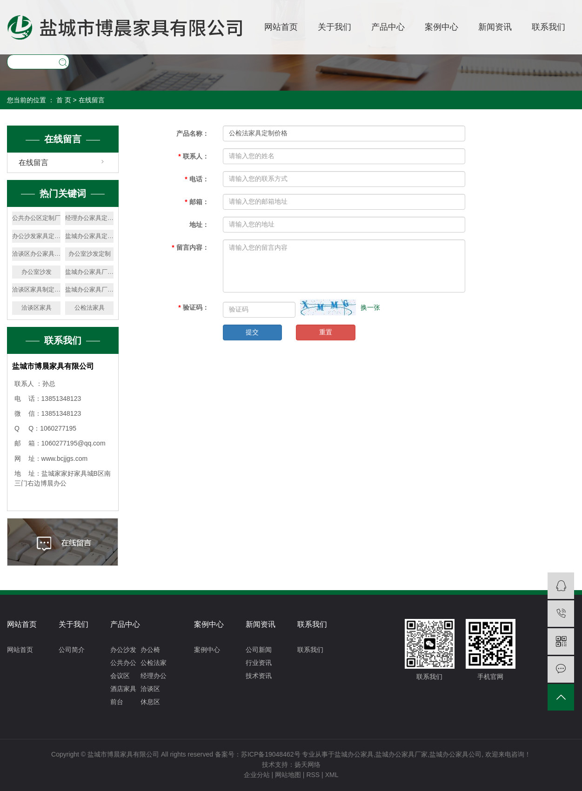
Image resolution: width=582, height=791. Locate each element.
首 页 (63, 100)
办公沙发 (123, 649)
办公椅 (150, 649)
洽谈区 (150, 688)
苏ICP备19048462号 (271, 754)
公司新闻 (259, 649)
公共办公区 (123, 664)
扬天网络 (307, 764)
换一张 (370, 307)
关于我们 (334, 27)
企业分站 (257, 774)
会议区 (120, 675)
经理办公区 (153, 677)
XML (332, 774)
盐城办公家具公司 (455, 754)
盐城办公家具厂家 (401, 754)
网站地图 (288, 774)
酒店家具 (123, 688)
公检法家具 (89, 307)
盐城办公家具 (354, 754)
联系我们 (548, 27)
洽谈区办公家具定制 (36, 253)
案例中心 (441, 27)
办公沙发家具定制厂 (36, 236)
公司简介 (72, 649)
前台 (116, 701)
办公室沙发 (36, 271)
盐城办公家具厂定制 (89, 289)
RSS (313, 774)
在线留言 (33, 162)
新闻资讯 (495, 27)
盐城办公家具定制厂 (89, 236)
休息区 (150, 701)
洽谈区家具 (36, 307)
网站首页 (281, 27)
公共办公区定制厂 (36, 217)
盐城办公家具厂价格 (89, 271)
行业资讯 (259, 662)
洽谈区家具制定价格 (36, 289)
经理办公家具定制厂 (89, 217)
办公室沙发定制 (89, 253)
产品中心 (388, 27)
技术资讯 (259, 675)
